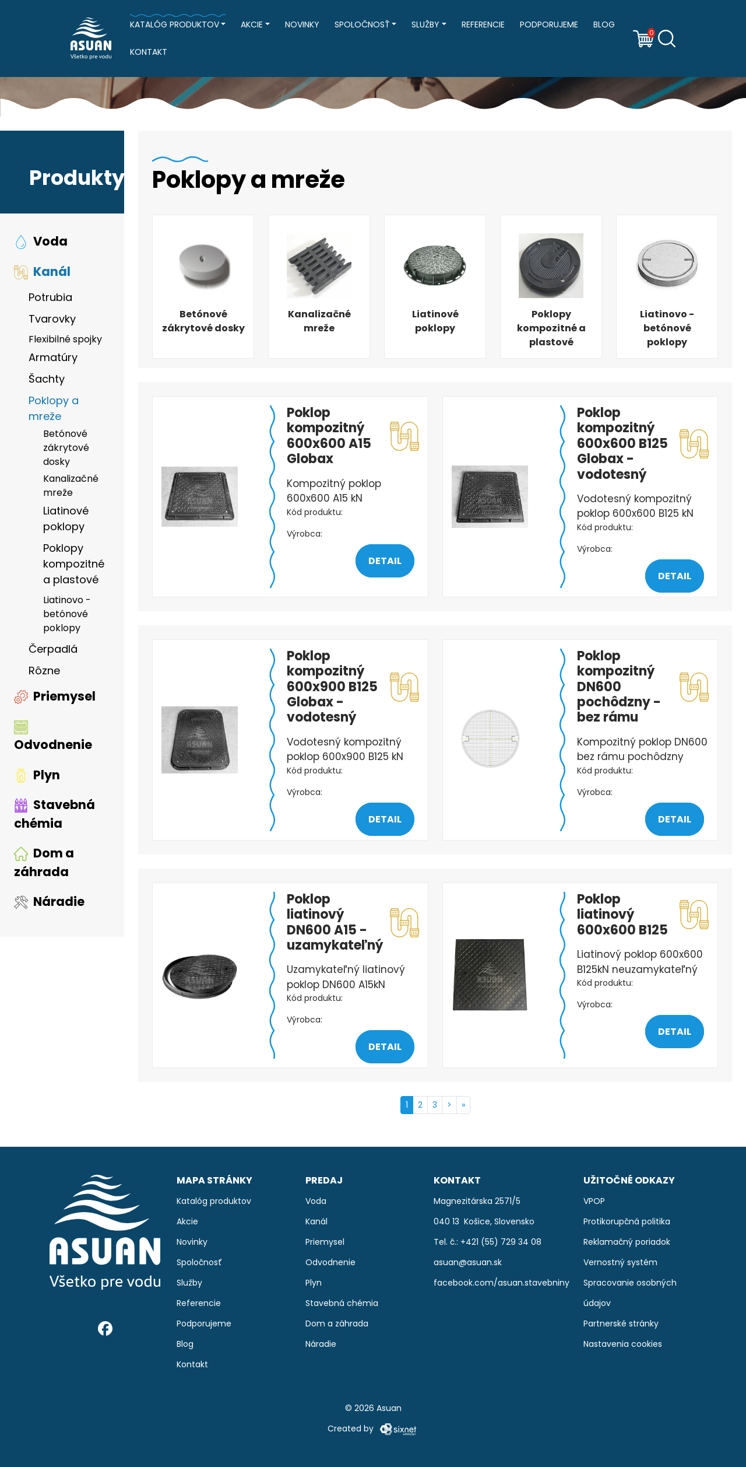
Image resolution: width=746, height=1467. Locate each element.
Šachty (47, 379)
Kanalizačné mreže (70, 485)
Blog (604, 24)
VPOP (594, 1201)
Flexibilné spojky (65, 339)
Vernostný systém (620, 1262)
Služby (425, 24)
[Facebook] (105, 1328)
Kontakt (148, 52)
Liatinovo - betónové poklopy (67, 614)
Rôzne (44, 670)
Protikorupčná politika (626, 1221)
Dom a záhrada (44, 862)
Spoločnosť (362, 24)
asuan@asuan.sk (468, 1262)
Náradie (49, 901)
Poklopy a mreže (54, 408)
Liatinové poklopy (66, 518)
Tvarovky (52, 318)
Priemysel (55, 696)
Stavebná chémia (54, 814)
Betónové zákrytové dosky (66, 447)
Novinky (302, 24)
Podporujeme (549, 24)
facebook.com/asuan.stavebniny (501, 1283)
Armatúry (53, 357)
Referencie (483, 24)
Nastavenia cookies (622, 1344)
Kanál (42, 271)
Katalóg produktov (174, 24)
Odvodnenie (53, 736)
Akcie (252, 24)
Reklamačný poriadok (626, 1242)
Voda (41, 241)
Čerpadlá (53, 649)
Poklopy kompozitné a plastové (73, 564)
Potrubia (50, 297)
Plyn (37, 774)
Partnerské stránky (621, 1323)
